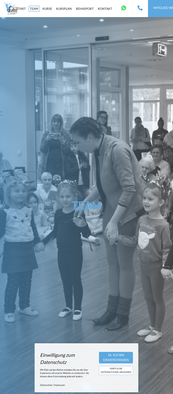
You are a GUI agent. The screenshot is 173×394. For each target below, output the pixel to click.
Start (21, 8)
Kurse (47, 8)
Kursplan (64, 8)
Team (34, 8)
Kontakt (105, 8)
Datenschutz (46, 385)
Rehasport (85, 8)
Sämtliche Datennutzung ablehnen (116, 370)
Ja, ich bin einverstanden (116, 357)
